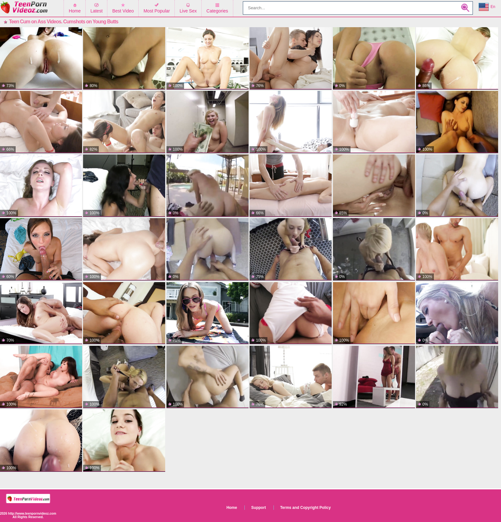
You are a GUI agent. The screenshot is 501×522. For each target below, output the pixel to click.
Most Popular (156, 10)
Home (75, 10)
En (487, 7)
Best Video (123, 10)
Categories (217, 10)
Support (258, 507)
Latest (96, 10)
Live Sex (188, 10)
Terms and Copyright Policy (305, 507)
